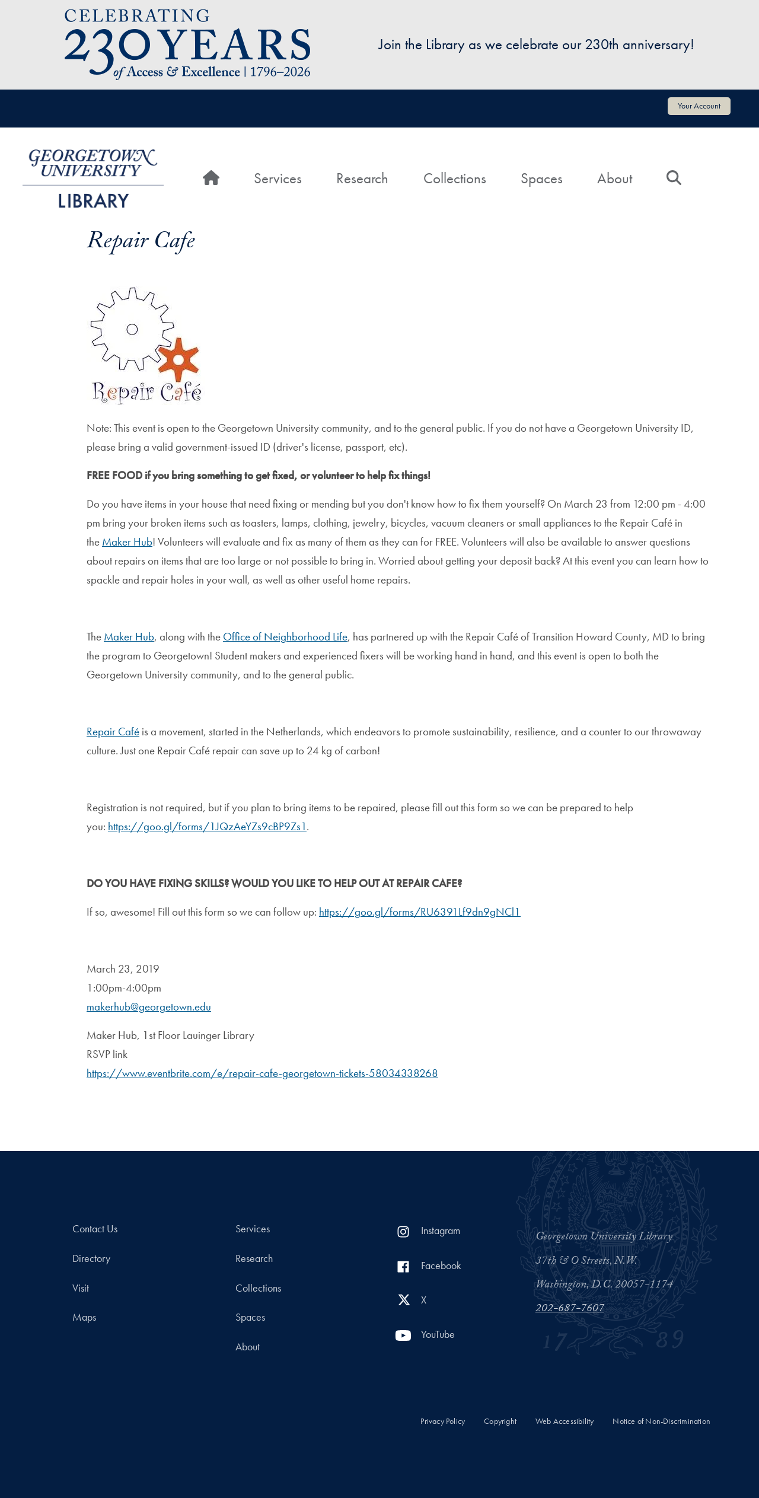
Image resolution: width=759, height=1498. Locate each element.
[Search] (674, 178)
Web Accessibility (564, 1421)
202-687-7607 (569, 1309)
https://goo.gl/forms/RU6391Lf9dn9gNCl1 (420, 911)
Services (278, 178)
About (614, 178)
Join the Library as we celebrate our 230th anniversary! (536, 44)
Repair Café (113, 731)
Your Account (699, 105)
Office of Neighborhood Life (285, 636)
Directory (91, 1258)
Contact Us (94, 1228)
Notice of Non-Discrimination (661, 1421)
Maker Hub (127, 541)
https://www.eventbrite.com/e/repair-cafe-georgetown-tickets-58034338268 (262, 1073)
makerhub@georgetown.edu (149, 1006)
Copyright (500, 1421)
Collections (454, 178)
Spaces (542, 178)
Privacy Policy (442, 1421)
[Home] (211, 178)
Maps (84, 1317)
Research (362, 178)
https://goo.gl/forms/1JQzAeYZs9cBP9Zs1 (207, 826)
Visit (80, 1288)
